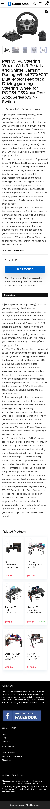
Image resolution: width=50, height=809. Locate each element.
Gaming (23, 250)
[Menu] (3, 3)
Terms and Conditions (12, 756)
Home (5, 734)
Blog (4, 737)
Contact (6, 741)
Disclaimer (7, 760)
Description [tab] (9, 295)
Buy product (25, 269)
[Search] (34, 3)
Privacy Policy (8, 752)
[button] (46, 11)
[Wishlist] (40, 3)
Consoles (16, 250)
